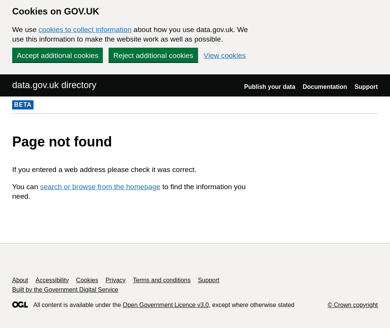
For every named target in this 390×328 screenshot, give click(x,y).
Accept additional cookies (57, 55)
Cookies (87, 280)
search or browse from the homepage (100, 187)
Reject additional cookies (153, 55)
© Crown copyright (353, 305)
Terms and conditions (161, 280)
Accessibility (52, 280)
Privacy (115, 280)
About (20, 280)
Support (366, 87)
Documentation (325, 87)
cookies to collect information (84, 30)
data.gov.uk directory (54, 85)
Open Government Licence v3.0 (166, 305)
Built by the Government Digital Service (65, 289)
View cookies (225, 55)
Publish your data (269, 87)
